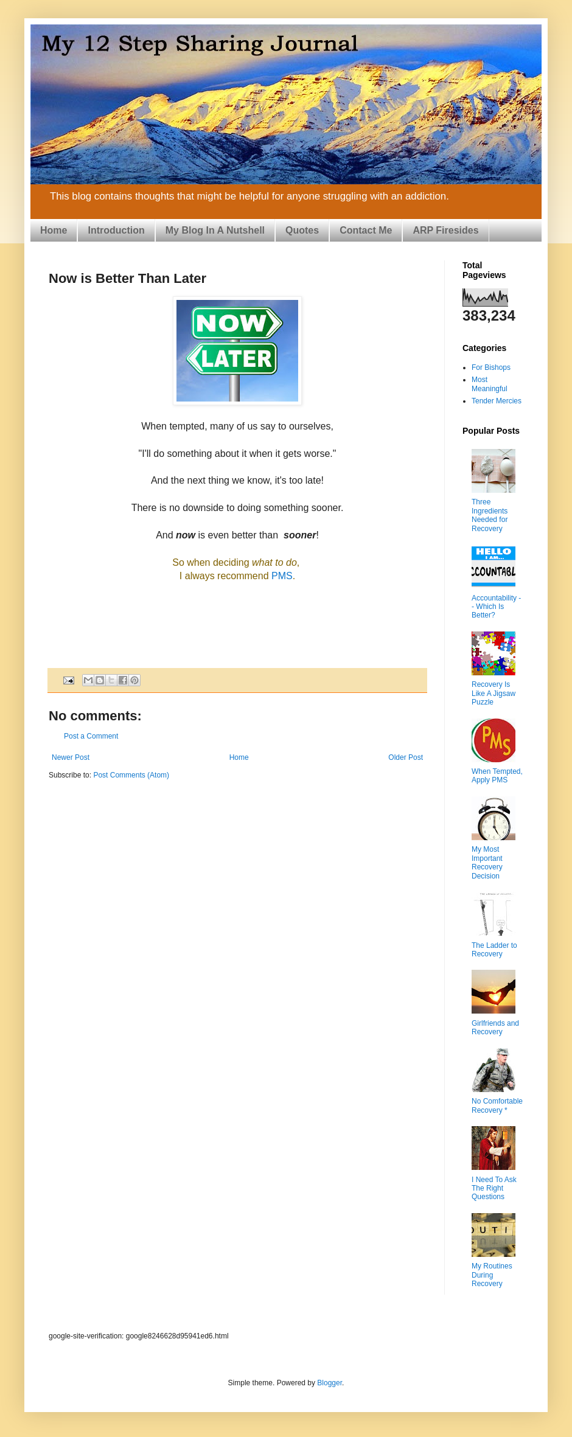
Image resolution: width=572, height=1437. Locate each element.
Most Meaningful (489, 383)
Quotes (302, 230)
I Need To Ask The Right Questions (494, 1188)
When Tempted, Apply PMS (497, 775)
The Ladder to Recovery (494, 949)
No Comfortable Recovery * (497, 1105)
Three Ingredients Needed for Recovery (489, 515)
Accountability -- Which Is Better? (496, 607)
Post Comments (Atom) (131, 775)
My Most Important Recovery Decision (487, 862)
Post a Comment (91, 736)
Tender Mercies (496, 401)
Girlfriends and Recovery (495, 1027)
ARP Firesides (445, 230)
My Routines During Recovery (492, 1275)
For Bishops (491, 367)
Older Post (405, 757)
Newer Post (70, 757)
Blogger (329, 1383)
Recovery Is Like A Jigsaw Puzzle (493, 693)
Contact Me (366, 230)
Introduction (116, 230)
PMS (282, 576)
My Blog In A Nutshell (215, 230)
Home (53, 230)
